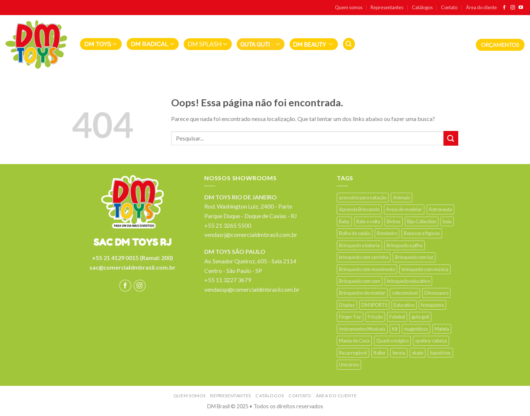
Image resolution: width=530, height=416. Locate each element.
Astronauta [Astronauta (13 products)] (440, 209)
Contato (449, 7)
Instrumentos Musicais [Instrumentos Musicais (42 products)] (362, 329)
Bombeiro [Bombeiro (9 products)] (387, 233)
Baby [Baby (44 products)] (344, 221)
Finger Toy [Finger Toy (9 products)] (350, 317)
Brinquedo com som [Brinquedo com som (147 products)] (359, 281)
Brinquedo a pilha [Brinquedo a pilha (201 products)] (404, 245)
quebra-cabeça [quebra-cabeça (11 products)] (431, 341)
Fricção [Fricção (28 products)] (375, 317)
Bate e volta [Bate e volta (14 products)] (368, 221)
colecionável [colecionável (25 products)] (405, 293)
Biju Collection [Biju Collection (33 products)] (421, 221)
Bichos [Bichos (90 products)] (393, 221)
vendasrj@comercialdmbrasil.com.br (250, 234)
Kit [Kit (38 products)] (395, 329)
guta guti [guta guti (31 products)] (420, 317)
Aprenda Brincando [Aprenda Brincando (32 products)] (359, 209)
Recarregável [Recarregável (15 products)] (353, 353)
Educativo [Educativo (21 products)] (404, 305)
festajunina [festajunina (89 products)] (432, 305)
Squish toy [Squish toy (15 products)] (440, 353)
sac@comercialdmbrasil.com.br (132, 267)
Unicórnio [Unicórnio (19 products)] (349, 364)
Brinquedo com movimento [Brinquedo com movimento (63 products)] (367, 269)
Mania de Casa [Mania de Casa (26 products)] (354, 341)
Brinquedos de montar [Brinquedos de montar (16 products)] (362, 293)
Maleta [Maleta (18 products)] (442, 329)
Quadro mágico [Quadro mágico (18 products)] (392, 341)
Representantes (387, 7)
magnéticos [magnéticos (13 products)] (416, 329)
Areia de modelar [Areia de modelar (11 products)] (404, 209)
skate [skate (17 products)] (417, 353)
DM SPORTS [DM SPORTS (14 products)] (374, 305)
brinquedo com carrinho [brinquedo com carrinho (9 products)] (363, 257)
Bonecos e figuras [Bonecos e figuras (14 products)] (422, 233)
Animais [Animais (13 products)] (401, 197)
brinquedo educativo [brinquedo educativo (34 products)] (408, 281)
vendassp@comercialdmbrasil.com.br (252, 289)
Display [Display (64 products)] (347, 305)
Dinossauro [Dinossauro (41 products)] (436, 293)
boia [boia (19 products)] (447, 221)
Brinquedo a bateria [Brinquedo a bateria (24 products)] (359, 245)
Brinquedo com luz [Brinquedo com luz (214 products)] (414, 257)
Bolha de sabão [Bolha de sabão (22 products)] (354, 233)
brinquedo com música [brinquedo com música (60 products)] (425, 269)
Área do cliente (481, 7)
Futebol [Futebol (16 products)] (397, 317)
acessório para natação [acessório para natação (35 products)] (362, 197)
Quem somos (349, 7)
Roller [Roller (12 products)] (380, 353)
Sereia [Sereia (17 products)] (398, 353)
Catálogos (422, 7)
